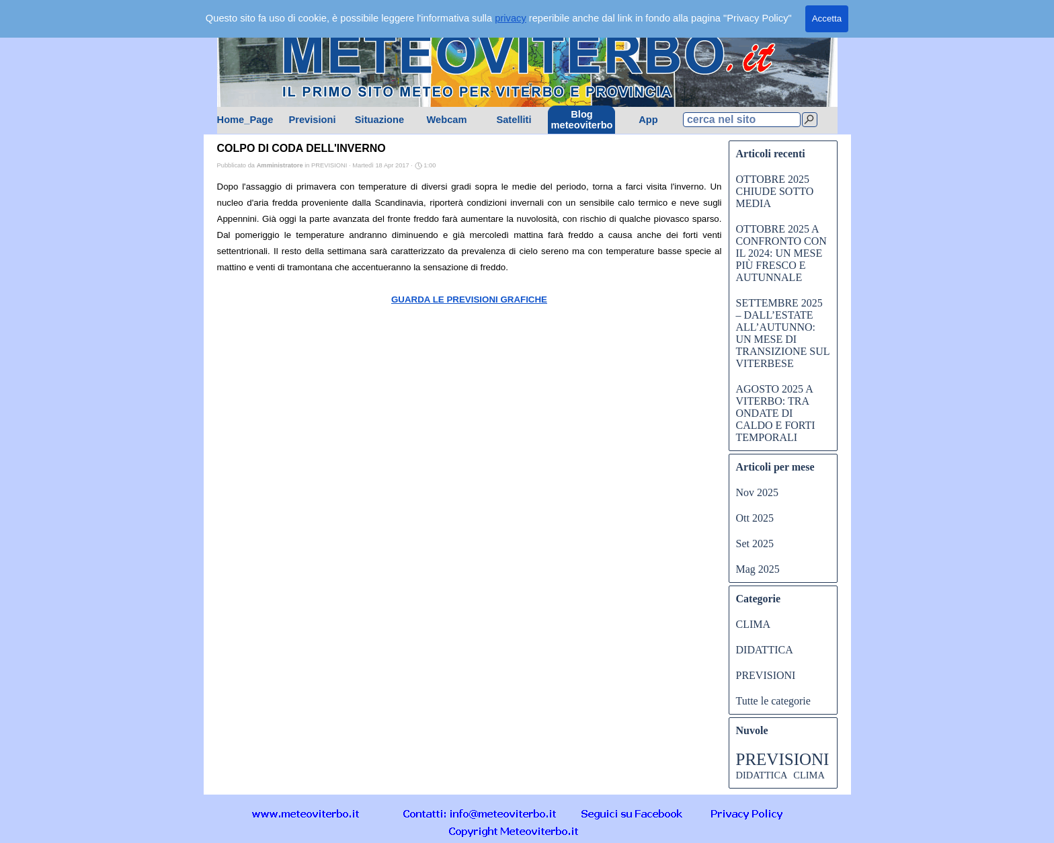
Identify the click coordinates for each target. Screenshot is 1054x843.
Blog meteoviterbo (582, 119)
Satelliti (513, 119)
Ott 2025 (755, 518)
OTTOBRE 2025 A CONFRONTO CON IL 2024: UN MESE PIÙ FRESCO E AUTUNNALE (781, 253)
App (648, 119)
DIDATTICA (764, 649)
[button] (480, 813)
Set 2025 (755, 543)
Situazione (379, 119)
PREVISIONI (766, 675)
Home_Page (245, 119)
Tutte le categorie (773, 701)
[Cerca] (809, 119)
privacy (510, 18)
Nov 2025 (757, 492)
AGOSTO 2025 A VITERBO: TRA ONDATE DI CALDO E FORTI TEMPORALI (775, 413)
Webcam (446, 119)
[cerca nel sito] (742, 119)
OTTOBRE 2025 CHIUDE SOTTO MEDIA (775, 191)
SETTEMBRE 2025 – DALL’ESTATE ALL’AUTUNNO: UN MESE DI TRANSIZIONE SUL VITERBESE (782, 333)
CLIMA (753, 624)
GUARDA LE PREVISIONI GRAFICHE (469, 299)
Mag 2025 (758, 569)
